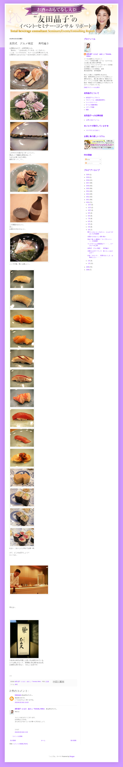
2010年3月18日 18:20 (22, 702)
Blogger (72, 756)
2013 (88, 194)
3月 (89, 230)
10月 (89, 210)
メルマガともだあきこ (93, 130)
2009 (88, 267)
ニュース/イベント (91, 102)
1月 (89, 263)
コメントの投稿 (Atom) (20, 744)
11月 (89, 207)
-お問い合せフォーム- (92, 120)
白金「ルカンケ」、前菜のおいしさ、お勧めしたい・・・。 (100, 256)
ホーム (43, 740)
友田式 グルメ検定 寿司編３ (98, 248)
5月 (89, 224)
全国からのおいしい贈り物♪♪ (97, 236)
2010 (88, 202)
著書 (87, 110)
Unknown (18, 695)
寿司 (16, 684)
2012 (88, 197)
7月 (89, 218)
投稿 (87, 159)
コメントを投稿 (17, 736)
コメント (89, 163)
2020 (88, 174)
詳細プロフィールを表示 (92, 87)
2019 (88, 177)
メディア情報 (90, 107)
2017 (88, 183)
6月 (89, 221)
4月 (89, 227)
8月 (89, 216)
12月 (89, 205)
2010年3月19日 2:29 (21, 732)
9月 (89, 213)
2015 (88, 188)
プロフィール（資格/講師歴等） (96, 100)
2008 (88, 270)
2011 (88, 199)
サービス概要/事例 (91, 105)
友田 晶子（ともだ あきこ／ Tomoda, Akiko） (30, 709)
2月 (89, 261)
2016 (88, 186)
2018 (88, 180)
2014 (88, 191)
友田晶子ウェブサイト (93, 97)
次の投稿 (13, 740)
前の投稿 (73, 740)
